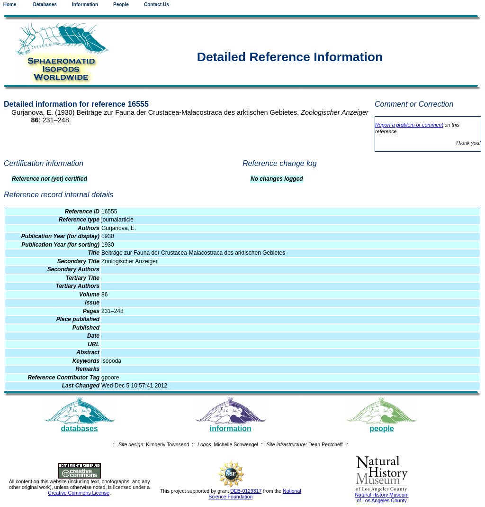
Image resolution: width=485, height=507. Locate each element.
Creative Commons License (78, 493)
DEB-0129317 (245, 491)
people (381, 428)
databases (79, 428)
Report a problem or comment (409, 125)
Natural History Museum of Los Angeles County (381, 497)
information (230, 428)
